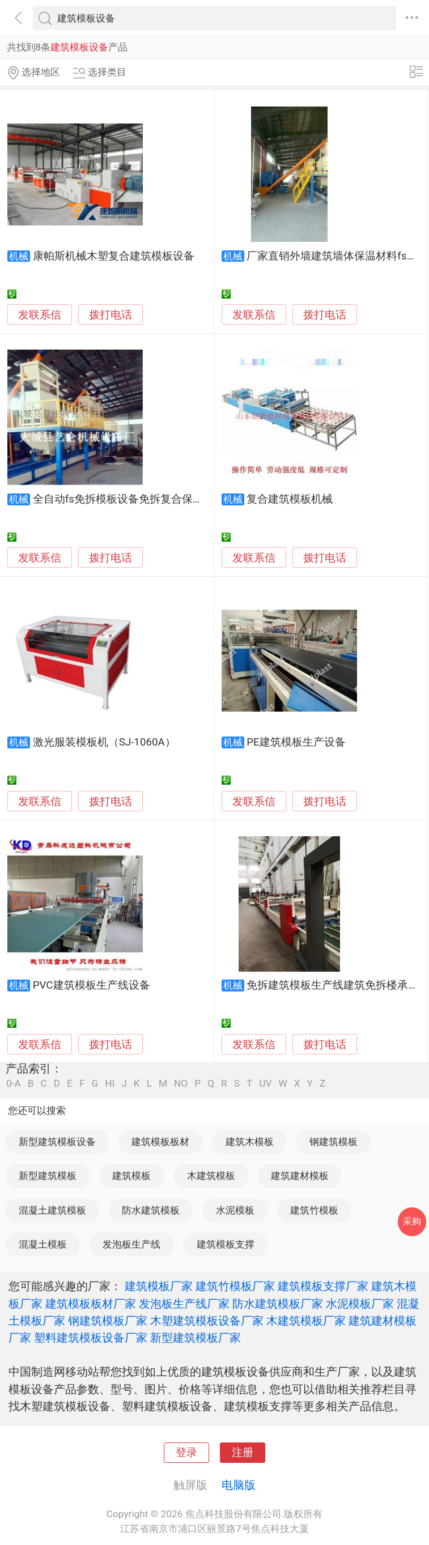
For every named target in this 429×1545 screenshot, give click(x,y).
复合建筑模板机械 (290, 499)
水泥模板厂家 (360, 1303)
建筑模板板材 (160, 1141)
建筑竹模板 (314, 1210)
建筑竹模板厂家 (235, 1286)
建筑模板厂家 (159, 1286)
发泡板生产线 (131, 1244)
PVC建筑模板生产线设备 (91, 985)
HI (109, 1083)
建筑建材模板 (300, 1175)
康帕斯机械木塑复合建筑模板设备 (113, 256)
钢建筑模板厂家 (107, 1320)
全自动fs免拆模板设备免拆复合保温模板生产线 (145, 499)
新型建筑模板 (48, 1175)
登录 (186, 1452)
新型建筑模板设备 (57, 1141)
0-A (13, 1083)
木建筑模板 (211, 1175)
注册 (242, 1452)
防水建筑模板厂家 (277, 1303)
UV (265, 1083)
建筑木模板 (250, 1141)
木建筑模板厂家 (306, 1320)
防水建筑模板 (151, 1210)
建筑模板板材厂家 (90, 1303)
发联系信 (39, 315)
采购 (412, 1221)
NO (181, 1083)
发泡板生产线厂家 (184, 1303)
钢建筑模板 (333, 1141)
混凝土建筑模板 (52, 1210)
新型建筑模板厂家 (195, 1337)
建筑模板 (131, 1175)
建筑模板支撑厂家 (323, 1286)
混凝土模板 (43, 1244)
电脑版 (239, 1485)
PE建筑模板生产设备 (296, 742)
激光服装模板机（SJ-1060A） (104, 742)
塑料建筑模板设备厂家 (90, 1337)
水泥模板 (235, 1210)
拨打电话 (110, 315)
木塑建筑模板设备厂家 (207, 1320)
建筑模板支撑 (225, 1244)
